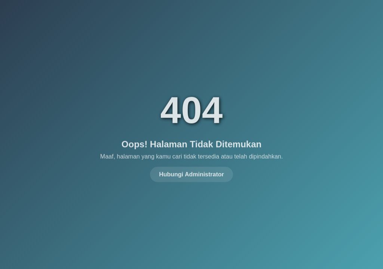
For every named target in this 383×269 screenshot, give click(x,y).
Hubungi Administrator (191, 173)
